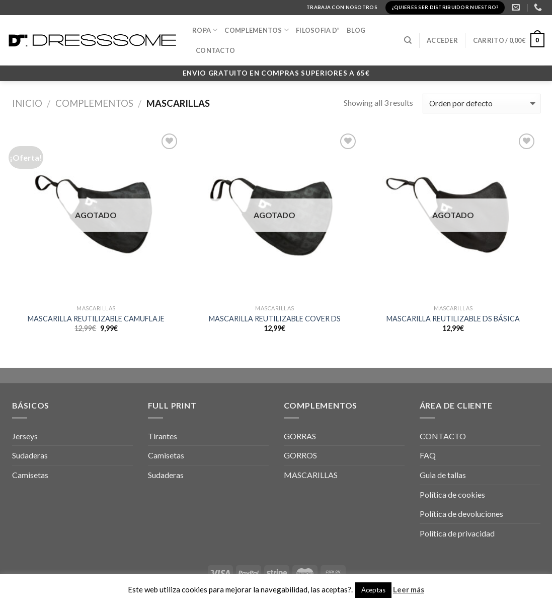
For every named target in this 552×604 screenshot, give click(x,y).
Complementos (94, 103)
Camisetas (30, 475)
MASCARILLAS (311, 475)
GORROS (300, 455)
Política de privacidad (457, 533)
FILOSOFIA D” (318, 30)
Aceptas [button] (373, 590)
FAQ (428, 455)
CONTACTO (215, 50)
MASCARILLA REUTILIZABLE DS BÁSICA (453, 318)
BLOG (356, 30)
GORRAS (300, 436)
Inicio (27, 103)
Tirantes (162, 436)
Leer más (408, 589)
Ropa (204, 30)
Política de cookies (452, 494)
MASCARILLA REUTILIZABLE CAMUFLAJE (96, 318)
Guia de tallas (443, 475)
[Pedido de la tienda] (481, 103)
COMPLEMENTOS (256, 30)
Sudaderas (30, 455)
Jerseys (25, 436)
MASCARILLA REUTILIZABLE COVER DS (275, 318)
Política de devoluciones (461, 513)
